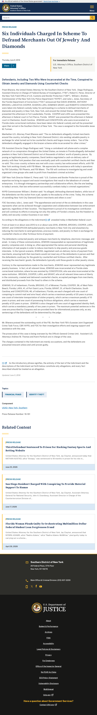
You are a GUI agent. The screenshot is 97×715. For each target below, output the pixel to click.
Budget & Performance (48, 626)
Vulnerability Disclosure (49, 683)
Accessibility (48, 644)
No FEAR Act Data (48, 672)
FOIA (48, 638)
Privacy (48, 655)
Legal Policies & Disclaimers (48, 649)
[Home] (17, 11)
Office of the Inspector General (48, 666)
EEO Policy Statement (48, 678)
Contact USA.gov (48, 705)
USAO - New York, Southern (14, 408)
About (48, 621)
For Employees (48, 661)
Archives (48, 632)
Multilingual (49, 689)
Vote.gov (48, 695)
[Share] (9, 66)
